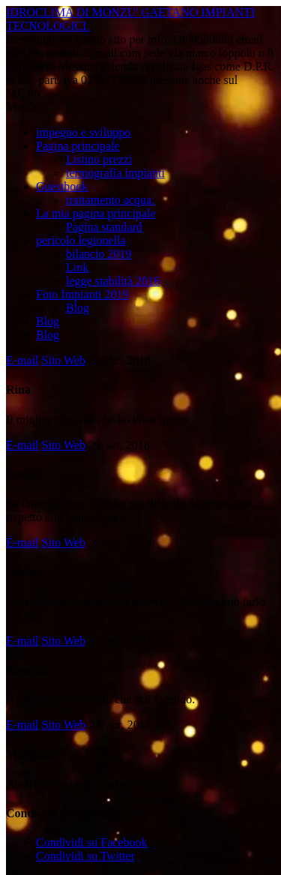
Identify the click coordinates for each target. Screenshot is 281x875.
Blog (77, 307)
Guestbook (62, 186)
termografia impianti (115, 172)
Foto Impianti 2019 (82, 294)
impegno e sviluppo (83, 132)
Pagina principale (78, 145)
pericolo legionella (81, 240)
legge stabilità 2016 (113, 280)
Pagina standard (104, 226)
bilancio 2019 (99, 253)
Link (77, 267)
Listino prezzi (99, 159)
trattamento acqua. (110, 199)
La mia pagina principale (95, 213)
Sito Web (63, 360)
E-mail (22, 360)
